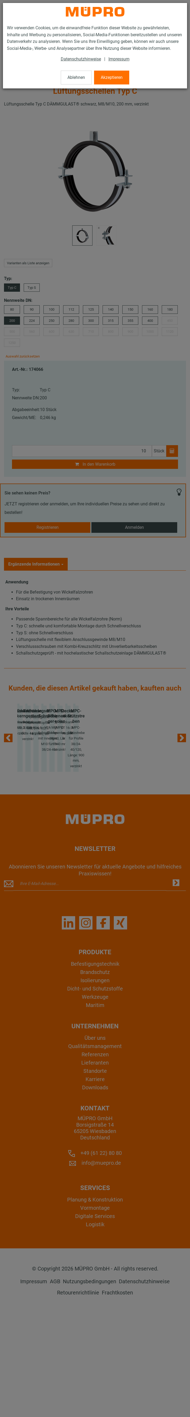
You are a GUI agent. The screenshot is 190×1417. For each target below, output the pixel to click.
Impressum (119, 59)
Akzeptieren (112, 77)
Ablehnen (76, 77)
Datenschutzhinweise (81, 59)
